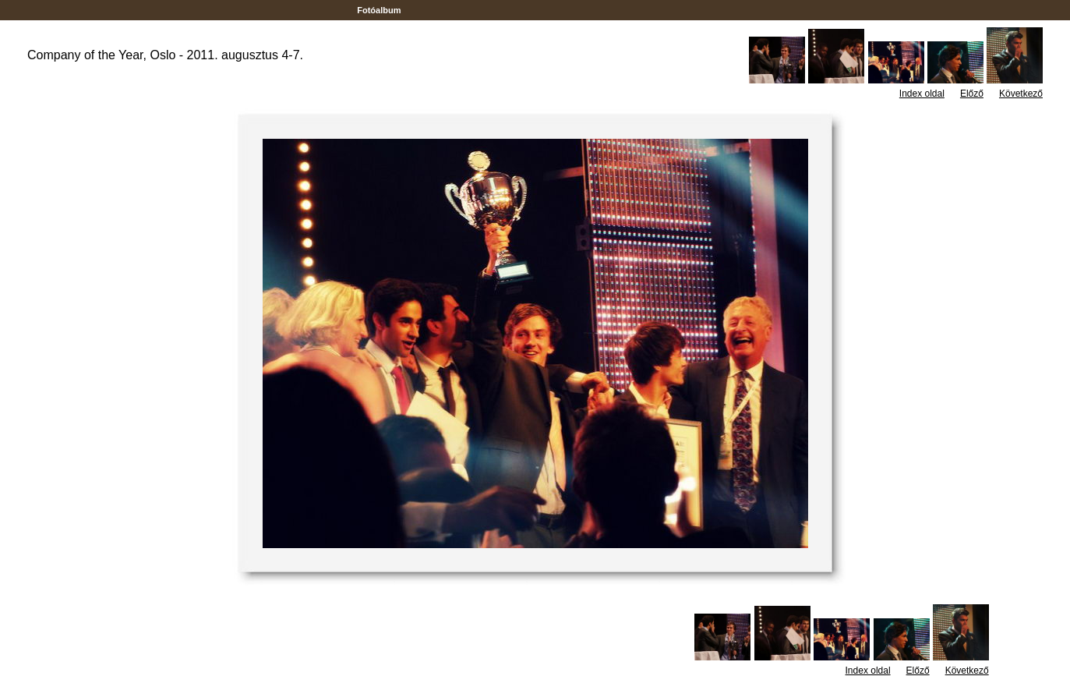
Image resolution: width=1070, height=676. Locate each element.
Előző (971, 93)
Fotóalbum (378, 10)
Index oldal (922, 93)
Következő (1021, 93)
